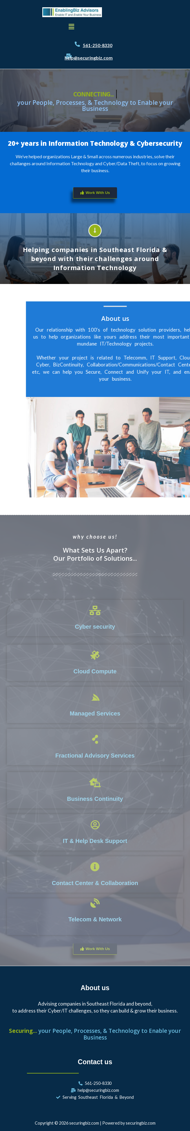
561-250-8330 (97, 45)
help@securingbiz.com (89, 57)
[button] (71, 26)
